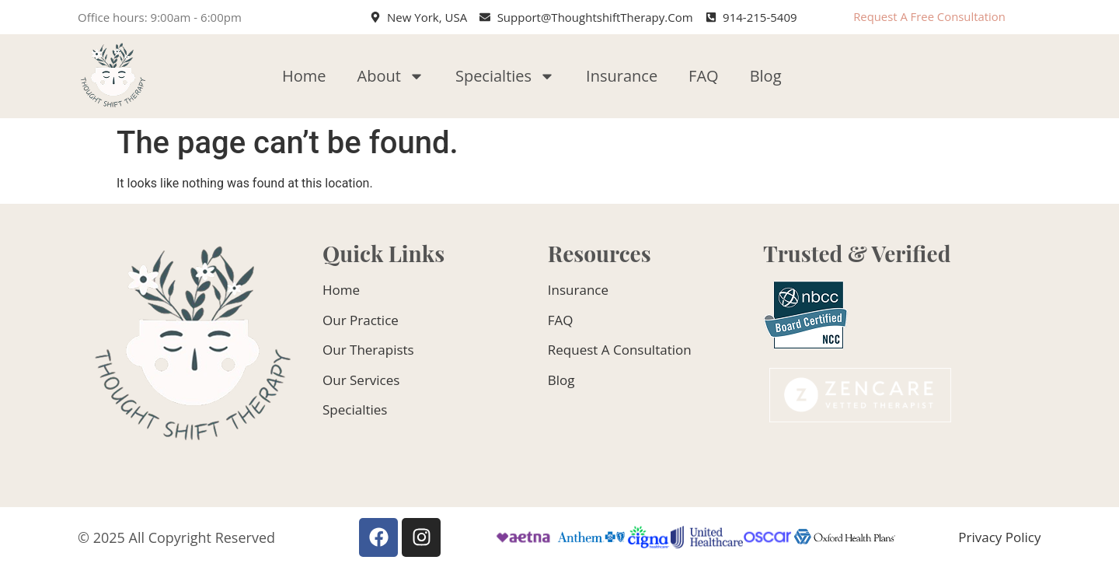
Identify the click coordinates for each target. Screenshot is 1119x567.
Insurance (621, 75)
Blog (766, 75)
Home (304, 75)
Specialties (505, 76)
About (390, 76)
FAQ (703, 75)
